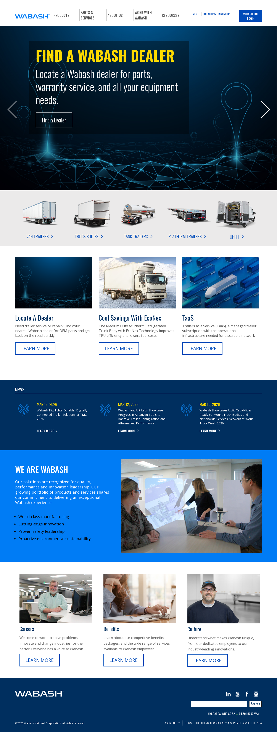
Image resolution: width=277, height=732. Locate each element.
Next (265, 110)
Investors (224, 13)
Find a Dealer (54, 120)
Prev (11, 110)
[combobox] (219, 704)
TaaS (188, 318)
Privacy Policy (171, 723)
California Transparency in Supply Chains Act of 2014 (229, 723)
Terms (188, 723)
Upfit (237, 218)
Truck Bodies (89, 218)
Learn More (35, 348)
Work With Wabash (143, 15)
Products (61, 15)
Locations (209, 13)
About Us (115, 15)
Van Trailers (39, 218)
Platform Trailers (188, 218)
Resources (170, 15)
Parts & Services (88, 15)
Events (196, 13)
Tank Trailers (138, 218)
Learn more (45, 430)
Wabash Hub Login (251, 16)
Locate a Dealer (34, 318)
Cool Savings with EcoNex (130, 318)
